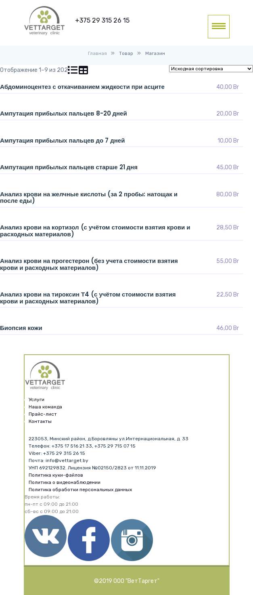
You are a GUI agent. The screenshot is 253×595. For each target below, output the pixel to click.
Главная (97, 53)
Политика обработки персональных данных (80, 489)
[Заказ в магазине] (211, 68)
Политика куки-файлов (56, 475)
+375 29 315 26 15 (102, 20)
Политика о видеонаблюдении (64, 482)
